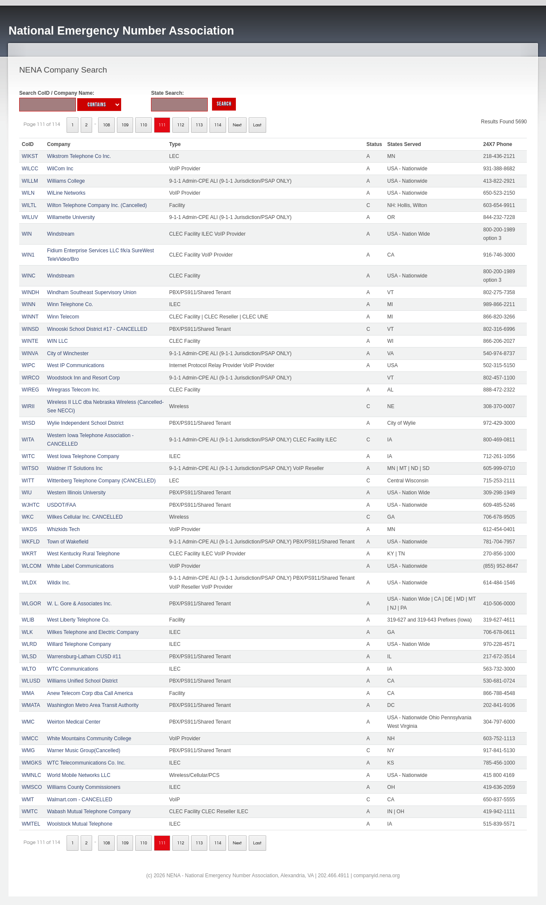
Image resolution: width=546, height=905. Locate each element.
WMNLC (31, 775)
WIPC (28, 365)
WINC (28, 276)
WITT (28, 481)
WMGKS (32, 763)
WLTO (29, 669)
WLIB (28, 620)
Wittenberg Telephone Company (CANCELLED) (101, 481)
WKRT (29, 554)
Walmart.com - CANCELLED (79, 800)
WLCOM (31, 566)
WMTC (30, 811)
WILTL (29, 205)
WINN (28, 304)
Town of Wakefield (67, 542)
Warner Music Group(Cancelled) (83, 750)
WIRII (28, 406)
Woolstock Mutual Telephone (79, 824)
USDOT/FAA (61, 505)
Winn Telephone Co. (70, 304)
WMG (28, 750)
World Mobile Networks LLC (78, 775)
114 (217, 125)
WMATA (31, 705)
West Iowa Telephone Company (83, 456)
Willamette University (71, 217)
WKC (28, 517)
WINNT (30, 317)
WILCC (30, 169)
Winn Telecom (63, 317)
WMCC (30, 739)
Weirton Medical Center (73, 722)
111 (162, 125)
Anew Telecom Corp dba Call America (90, 693)
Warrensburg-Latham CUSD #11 (84, 657)
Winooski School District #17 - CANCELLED (97, 329)
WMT (28, 800)
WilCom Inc (60, 169)
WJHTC (31, 505)
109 (125, 125)
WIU (27, 493)
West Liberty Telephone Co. (78, 620)
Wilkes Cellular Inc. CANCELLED (84, 517)
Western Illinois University (76, 493)
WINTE (30, 341)
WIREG (30, 390)
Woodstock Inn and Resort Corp (83, 378)
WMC (28, 722)
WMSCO (32, 787)
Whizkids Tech (63, 529)
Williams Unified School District (82, 681)
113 (199, 125)
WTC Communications (72, 669)
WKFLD (31, 542)
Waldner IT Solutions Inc (74, 468)
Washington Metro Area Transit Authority (92, 705)
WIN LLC (57, 341)
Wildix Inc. (58, 583)
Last (257, 125)
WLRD (29, 644)
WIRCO (30, 378)
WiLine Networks (66, 193)
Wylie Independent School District (85, 423)
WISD (28, 423)
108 (106, 125)
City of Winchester (67, 353)
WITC (28, 456)
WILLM (30, 181)
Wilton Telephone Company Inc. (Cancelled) (97, 205)
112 (180, 125)
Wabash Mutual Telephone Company (89, 811)
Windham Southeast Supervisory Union (91, 292)
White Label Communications (80, 566)
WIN (27, 234)
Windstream (60, 234)
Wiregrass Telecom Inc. (73, 390)
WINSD (30, 329)
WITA (28, 440)
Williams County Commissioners (83, 787)
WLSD (29, 657)
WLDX (29, 583)
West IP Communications (75, 365)
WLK (27, 632)
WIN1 (28, 255)
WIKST (30, 156)
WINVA (30, 353)
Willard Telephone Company (79, 644)
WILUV (30, 217)
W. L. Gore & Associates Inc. (79, 604)
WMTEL (31, 824)
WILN (28, 193)
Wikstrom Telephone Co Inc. (79, 156)
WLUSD (31, 681)
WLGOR (31, 604)
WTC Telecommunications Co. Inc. (86, 763)
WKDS (29, 529)
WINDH (30, 292)
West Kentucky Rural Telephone (83, 554)
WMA (28, 693)
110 (143, 125)
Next (237, 125)
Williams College (66, 181)
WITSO (30, 468)
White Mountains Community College (89, 739)
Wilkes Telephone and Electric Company (93, 632)
